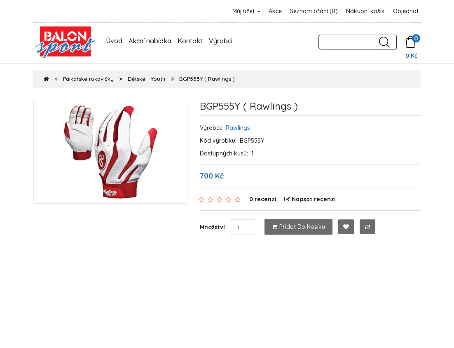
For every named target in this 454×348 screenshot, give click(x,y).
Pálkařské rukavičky (88, 78)
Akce (275, 11)
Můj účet (246, 11)
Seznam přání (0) (314, 11)
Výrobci (220, 41)
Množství (212, 227)
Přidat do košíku (298, 226)
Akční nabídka (150, 41)
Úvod (114, 41)
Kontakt (190, 41)
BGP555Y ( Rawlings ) (207, 78)
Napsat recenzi (310, 199)
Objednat (406, 11)
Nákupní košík (365, 11)
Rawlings (238, 128)
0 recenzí (262, 199)
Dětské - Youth (146, 78)
